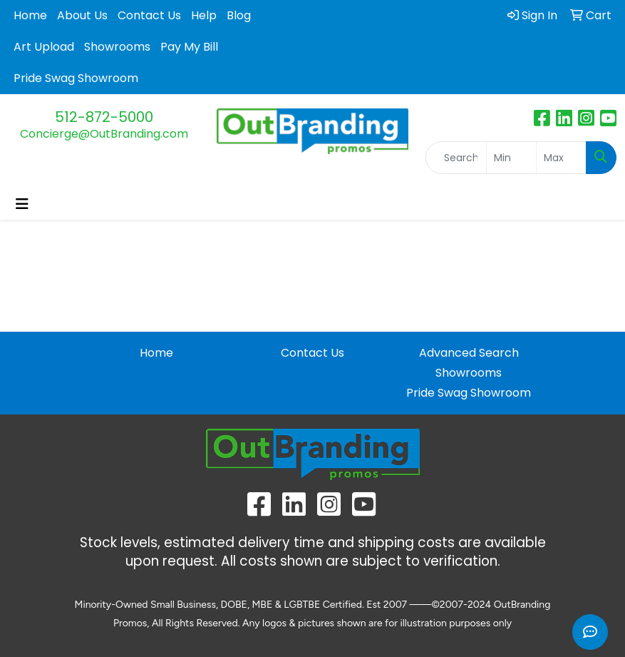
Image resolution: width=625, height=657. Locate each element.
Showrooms (117, 47)
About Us (82, 15)
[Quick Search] (456, 157)
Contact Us (149, 15)
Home (30, 15)
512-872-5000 (104, 117)
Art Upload (44, 47)
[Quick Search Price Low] (511, 157)
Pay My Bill (189, 47)
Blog (239, 15)
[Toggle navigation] (22, 204)
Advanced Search (469, 353)
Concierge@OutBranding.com (104, 134)
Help (204, 15)
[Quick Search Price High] (561, 157)
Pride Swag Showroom (76, 78)
